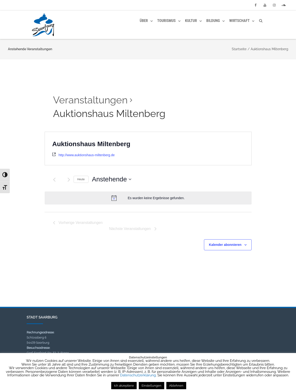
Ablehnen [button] (176, 385)
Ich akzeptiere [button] (124, 385)
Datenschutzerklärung (138, 375)
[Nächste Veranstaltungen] (69, 179)
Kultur (191, 20)
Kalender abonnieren (225, 245)
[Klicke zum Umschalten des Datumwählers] (111, 179)
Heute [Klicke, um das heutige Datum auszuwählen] (81, 179)
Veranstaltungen (90, 100)
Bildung (213, 20)
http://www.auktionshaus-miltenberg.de (86, 155)
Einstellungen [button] (151, 385)
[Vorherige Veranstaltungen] (54, 179)
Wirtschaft (239, 20)
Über (144, 20)
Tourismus (166, 20)
